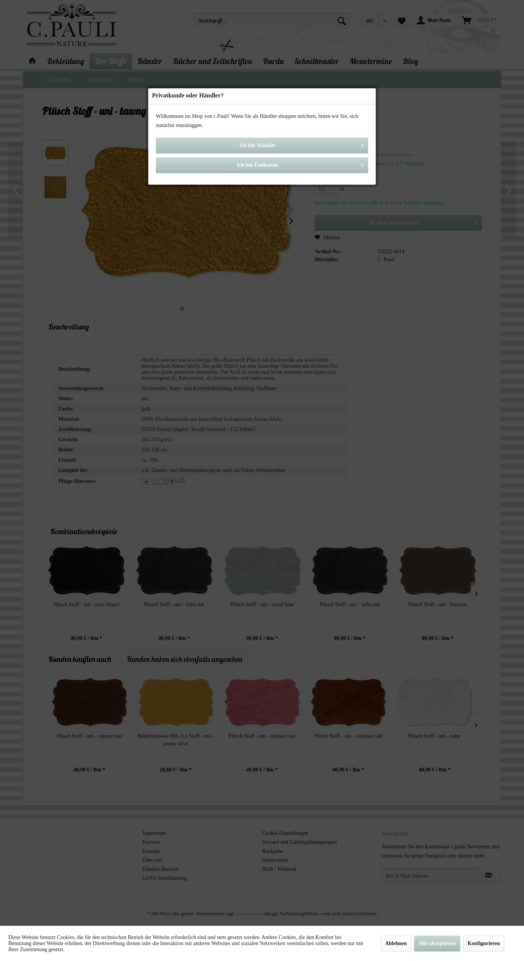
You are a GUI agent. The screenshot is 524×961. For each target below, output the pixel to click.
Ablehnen (396, 943)
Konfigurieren (484, 943)
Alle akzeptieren (437, 943)
